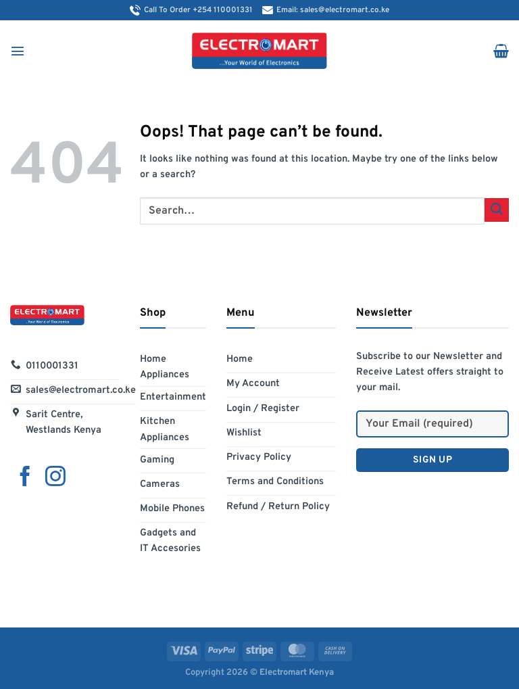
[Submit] (497, 210)
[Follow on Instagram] (55, 477)
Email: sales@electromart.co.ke (326, 10)
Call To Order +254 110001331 (193, 10)
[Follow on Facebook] (25, 477)
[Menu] (17, 50)
